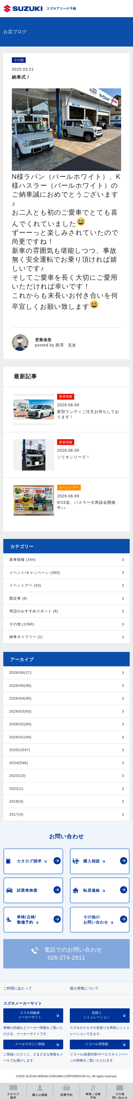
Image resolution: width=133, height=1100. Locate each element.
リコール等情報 (96, 1044)
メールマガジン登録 (30, 1044)
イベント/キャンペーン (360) (34, 572)
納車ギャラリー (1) (26, 637)
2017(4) (16, 814)
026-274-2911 (67, 958)
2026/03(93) (20, 711)
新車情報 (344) (22, 559)
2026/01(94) (20, 737)
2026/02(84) (20, 724)
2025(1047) (20, 750)
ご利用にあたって (17, 988)
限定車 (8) (18, 598)
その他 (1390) (21, 624)
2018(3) (16, 801)
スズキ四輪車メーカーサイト (29, 1015)
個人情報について (84, 988)
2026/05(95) (20, 685)
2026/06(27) (20, 672)
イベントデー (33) (25, 585)
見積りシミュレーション (96, 1015)
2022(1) (16, 789)
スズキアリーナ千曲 (61, 9)
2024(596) (18, 763)
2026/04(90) (20, 698)
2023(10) (17, 775)
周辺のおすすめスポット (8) (33, 611)
